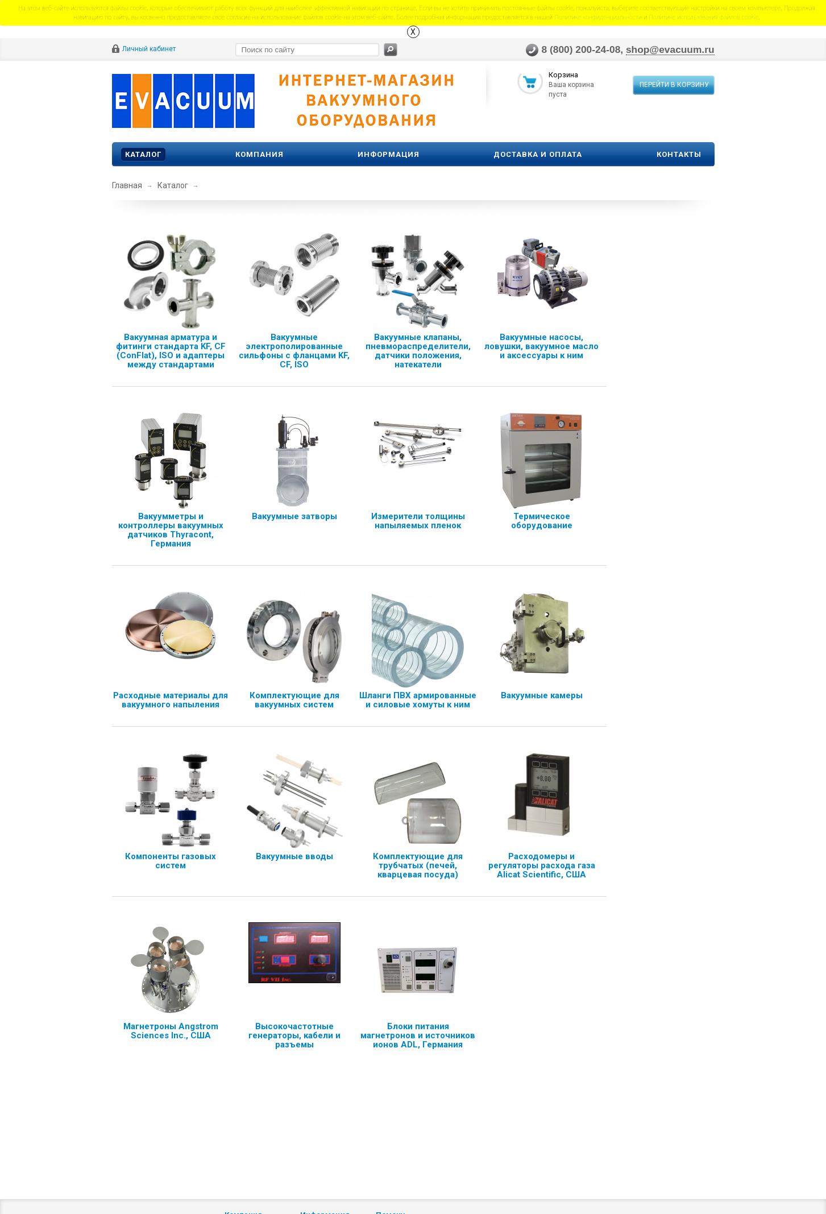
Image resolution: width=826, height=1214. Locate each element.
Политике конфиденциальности (598, 16)
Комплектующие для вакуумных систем (294, 700)
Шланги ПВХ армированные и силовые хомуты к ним (417, 700)
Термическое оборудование (541, 521)
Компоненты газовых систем (170, 861)
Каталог (143, 154)
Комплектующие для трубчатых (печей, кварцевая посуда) (418, 865)
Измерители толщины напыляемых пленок (418, 521)
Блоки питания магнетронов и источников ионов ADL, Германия (417, 1035)
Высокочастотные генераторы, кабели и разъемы (294, 1035)
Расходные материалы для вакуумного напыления (170, 700)
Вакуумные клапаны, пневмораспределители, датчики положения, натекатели (418, 351)
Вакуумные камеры (542, 695)
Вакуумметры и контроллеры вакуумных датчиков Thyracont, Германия (170, 530)
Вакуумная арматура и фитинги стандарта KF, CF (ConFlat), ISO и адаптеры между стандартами (171, 351)
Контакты (679, 154)
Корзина (563, 76)
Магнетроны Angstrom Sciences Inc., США (170, 1031)
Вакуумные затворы (294, 516)
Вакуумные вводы (294, 856)
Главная (127, 185)
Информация (389, 154)
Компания (259, 154)
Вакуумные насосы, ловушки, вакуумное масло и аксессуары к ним (541, 346)
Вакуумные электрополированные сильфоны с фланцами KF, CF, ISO (294, 351)
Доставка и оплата (537, 154)
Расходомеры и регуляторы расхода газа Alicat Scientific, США (541, 865)
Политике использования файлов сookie (703, 16)
